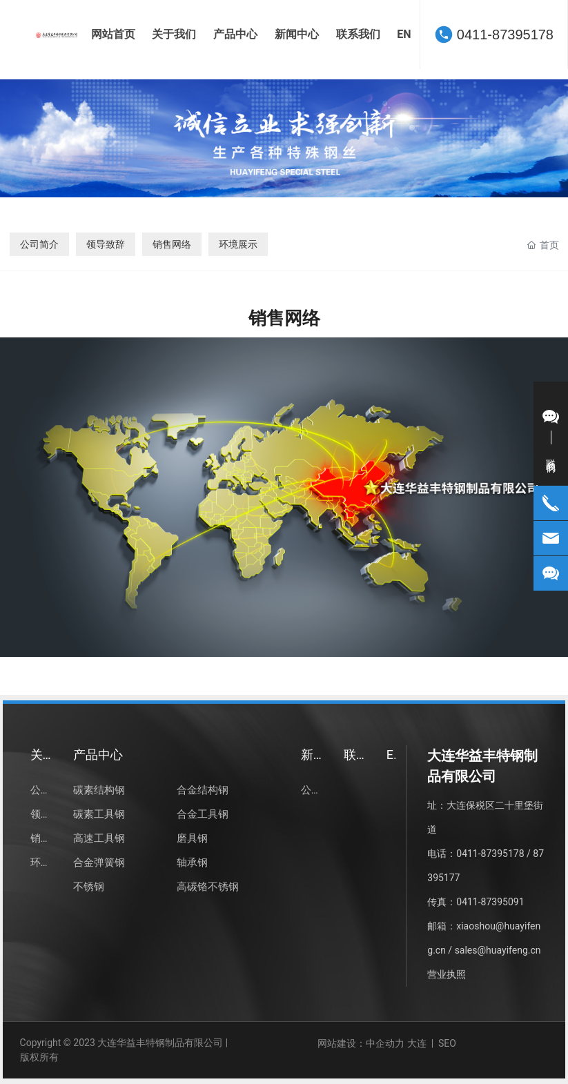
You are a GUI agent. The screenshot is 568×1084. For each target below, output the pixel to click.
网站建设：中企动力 (360, 1043)
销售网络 (172, 244)
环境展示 (238, 244)
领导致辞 (105, 244)
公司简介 (39, 244)
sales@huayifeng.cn (498, 950)
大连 (417, 1043)
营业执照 (446, 974)
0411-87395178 (505, 34)
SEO (448, 1043)
